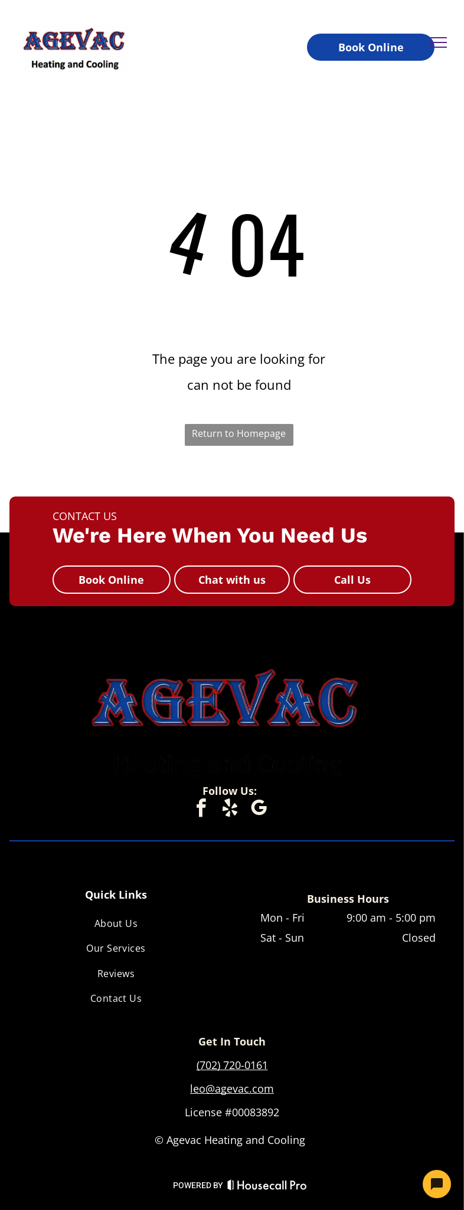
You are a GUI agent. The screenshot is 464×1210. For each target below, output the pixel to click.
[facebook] (200, 810)
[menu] (438, 42)
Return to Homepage (239, 433)
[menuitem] (116, 923)
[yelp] (229, 810)
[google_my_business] (258, 810)
